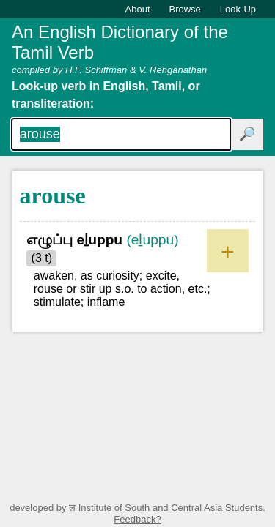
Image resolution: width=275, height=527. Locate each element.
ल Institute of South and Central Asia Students (166, 507)
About (137, 9)
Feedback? (137, 519)
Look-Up (238, 9)
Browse (185, 9)
